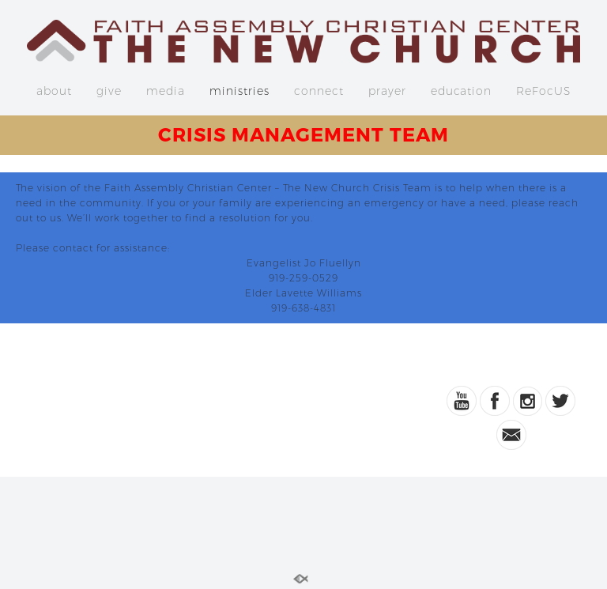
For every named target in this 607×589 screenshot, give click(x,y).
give (109, 91)
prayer (387, 91)
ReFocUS (543, 91)
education (461, 91)
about (54, 91)
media (165, 91)
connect (319, 91)
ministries (239, 91)
